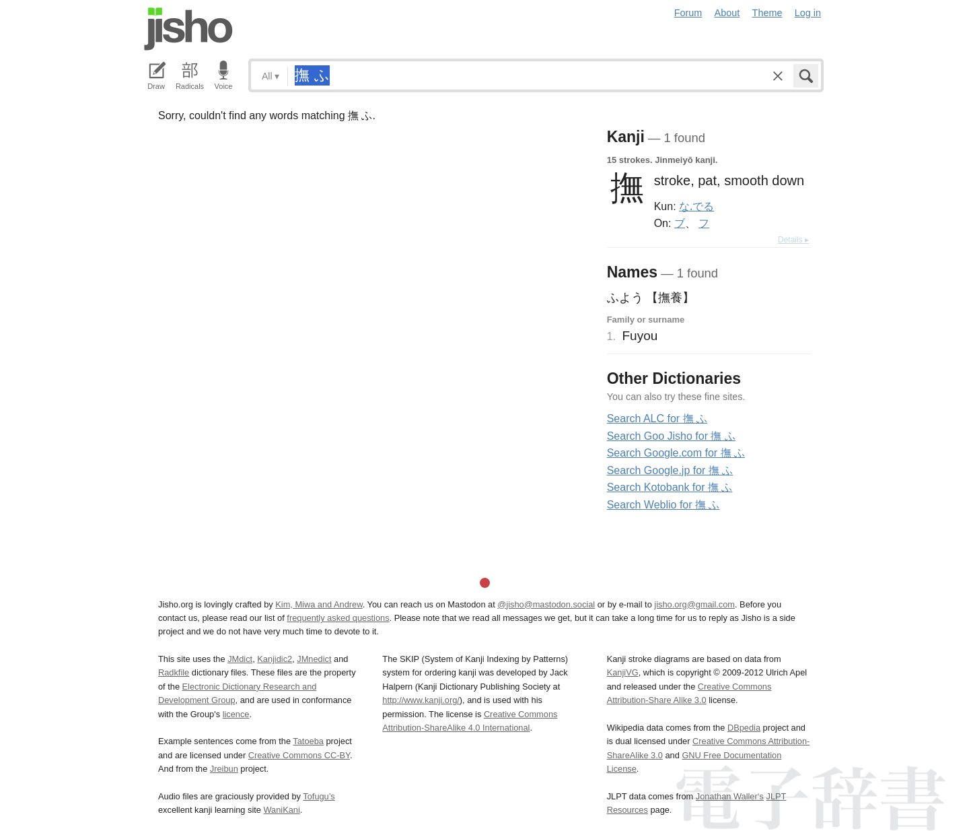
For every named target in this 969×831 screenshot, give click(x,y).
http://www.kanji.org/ (421, 700)
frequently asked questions (338, 618)
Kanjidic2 (274, 659)
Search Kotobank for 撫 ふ (670, 487)
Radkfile (173, 672)
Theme (767, 12)
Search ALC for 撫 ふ (657, 418)
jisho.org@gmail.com (694, 604)
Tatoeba (308, 741)
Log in (808, 12)
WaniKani (282, 810)
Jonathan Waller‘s (730, 796)
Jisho (188, 29)
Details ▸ (793, 239)
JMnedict (314, 659)
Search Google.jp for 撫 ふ (670, 470)
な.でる (696, 206)
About (727, 12)
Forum (688, 12)
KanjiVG (623, 672)
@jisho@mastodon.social (546, 604)
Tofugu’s (318, 796)
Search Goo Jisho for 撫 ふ (671, 436)
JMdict (239, 659)
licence (236, 714)
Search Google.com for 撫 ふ (676, 453)
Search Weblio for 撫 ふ (663, 504)
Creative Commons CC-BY (299, 755)
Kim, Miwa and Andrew (318, 604)
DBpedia (743, 728)
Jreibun (224, 769)
